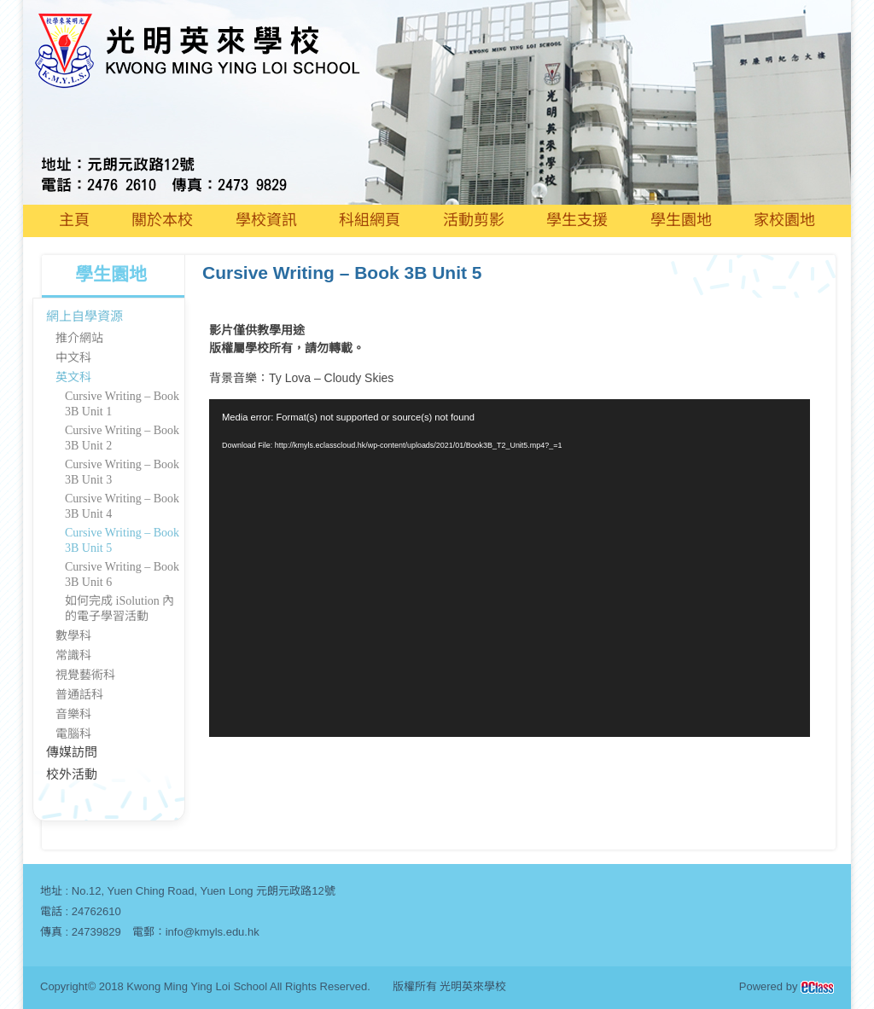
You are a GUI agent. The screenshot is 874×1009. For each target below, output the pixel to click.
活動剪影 (473, 220)
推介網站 (79, 338)
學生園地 (681, 220)
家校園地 (784, 220)
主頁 (74, 220)
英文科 (73, 377)
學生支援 (577, 220)
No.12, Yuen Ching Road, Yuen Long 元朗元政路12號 (203, 890)
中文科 (73, 357)
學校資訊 (266, 220)
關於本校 (162, 220)
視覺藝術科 (85, 675)
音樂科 (73, 714)
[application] (509, 568)
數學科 (73, 635)
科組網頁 (369, 220)
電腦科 (73, 734)
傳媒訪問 (71, 752)
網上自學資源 (84, 316)
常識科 (73, 655)
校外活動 (71, 774)
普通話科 (79, 694)
